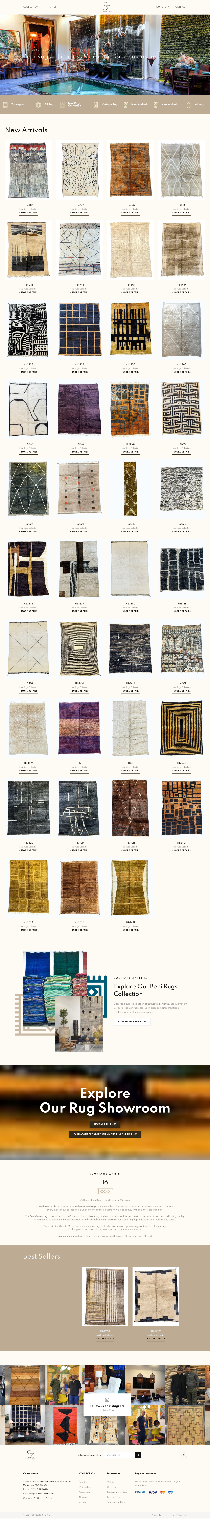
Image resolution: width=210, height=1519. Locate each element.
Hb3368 (28, 445)
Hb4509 (182, 684)
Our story (111, 1488)
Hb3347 (130, 445)
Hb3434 (79, 923)
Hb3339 (79, 365)
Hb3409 (28, 684)
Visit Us (110, 1483)
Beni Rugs (83, 1483)
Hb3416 (181, 764)
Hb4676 (79, 205)
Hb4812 (28, 764)
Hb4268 (105, 1332)
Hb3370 (181, 524)
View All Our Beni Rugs (132, 1022)
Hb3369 (79, 445)
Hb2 (130, 764)
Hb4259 (156, 1332)
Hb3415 (130, 684)
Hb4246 (28, 285)
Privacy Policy (113, 1498)
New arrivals (85, 1498)
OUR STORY (162, 7)
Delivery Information (117, 1493)
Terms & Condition (116, 1503)
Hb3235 (79, 524)
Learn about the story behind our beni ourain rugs (105, 1135)
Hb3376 (28, 604)
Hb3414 (79, 684)
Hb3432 (28, 923)
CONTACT (181, 7)
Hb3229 (181, 445)
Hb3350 (130, 365)
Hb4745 (79, 285)
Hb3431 (130, 923)
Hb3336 (28, 365)
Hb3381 (181, 604)
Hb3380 (130, 604)
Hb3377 (79, 604)
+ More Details (28, 213)
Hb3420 (28, 843)
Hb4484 (181, 285)
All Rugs (83, 1503)
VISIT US (51, 7)
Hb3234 (28, 524)
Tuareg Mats (85, 1493)
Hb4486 (28, 205)
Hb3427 (79, 843)
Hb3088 (181, 205)
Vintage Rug (85, 1488)
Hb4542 (130, 205)
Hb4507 (130, 285)
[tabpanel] (105, 55)
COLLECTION (32, 7)
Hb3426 (130, 843)
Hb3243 (130, 524)
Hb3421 (181, 843)
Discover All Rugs (105, 1125)
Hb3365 (181, 365)
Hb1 (79, 764)
